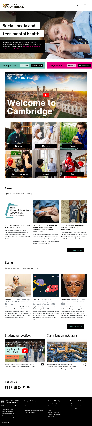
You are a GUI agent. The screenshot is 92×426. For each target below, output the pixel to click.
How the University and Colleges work (57, 403)
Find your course (37, 65)
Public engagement (75, 408)
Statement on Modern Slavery (9, 418)
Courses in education (30, 412)
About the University (53, 401)
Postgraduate (28, 406)
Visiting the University (53, 412)
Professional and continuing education (34, 408)
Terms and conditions (7, 420)
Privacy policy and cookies (8, 415)
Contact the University (7, 409)
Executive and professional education (34, 410)
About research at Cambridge (78, 406)
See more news (76, 250)
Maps (49, 410)
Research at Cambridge (77, 401)
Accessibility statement (7, 411)
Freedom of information (8, 413)
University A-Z (5, 422)
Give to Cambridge (52, 406)
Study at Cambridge (30, 401)
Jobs (49, 408)
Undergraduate (29, 403)
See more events (75, 326)
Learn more (25, 65)
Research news (74, 403)
